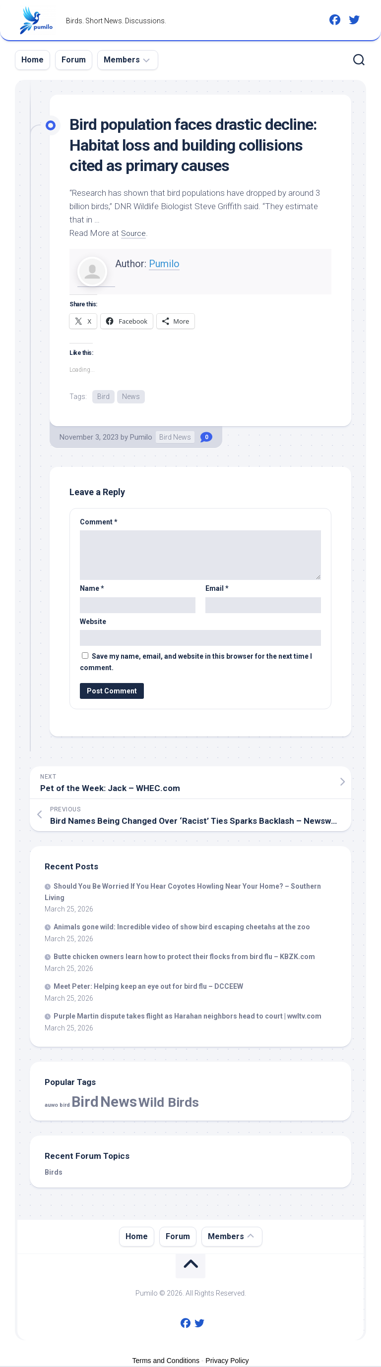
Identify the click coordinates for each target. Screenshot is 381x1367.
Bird (103, 396)
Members (122, 59)
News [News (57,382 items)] (118, 1102)
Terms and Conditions (165, 1361)
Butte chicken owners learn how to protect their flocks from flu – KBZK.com (184, 958)
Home (32, 59)
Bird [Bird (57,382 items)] (85, 1102)
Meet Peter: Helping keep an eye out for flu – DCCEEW (148, 987)
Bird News (175, 438)
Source (134, 233)
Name (92, 589)
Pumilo (164, 264)
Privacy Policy (227, 1361)
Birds (54, 1173)
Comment (99, 522)
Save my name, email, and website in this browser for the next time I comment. (196, 663)
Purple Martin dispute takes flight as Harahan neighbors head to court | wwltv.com (187, 1017)
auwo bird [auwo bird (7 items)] (57, 1105)
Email (217, 589)
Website (93, 622)
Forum (74, 59)
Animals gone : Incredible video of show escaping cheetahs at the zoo (182, 928)
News (131, 396)
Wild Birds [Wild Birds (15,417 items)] (168, 1102)
